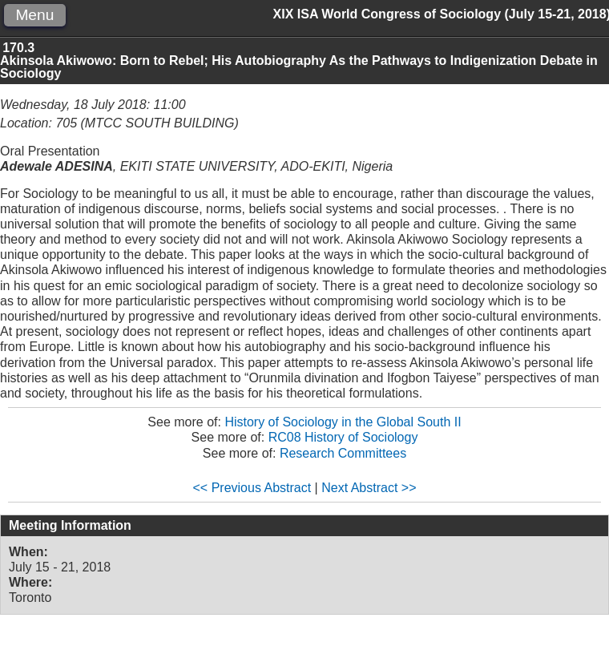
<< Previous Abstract (252, 488)
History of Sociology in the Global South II (342, 422)
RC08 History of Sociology (343, 437)
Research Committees (343, 453)
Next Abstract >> (368, 488)
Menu (34, 14)
